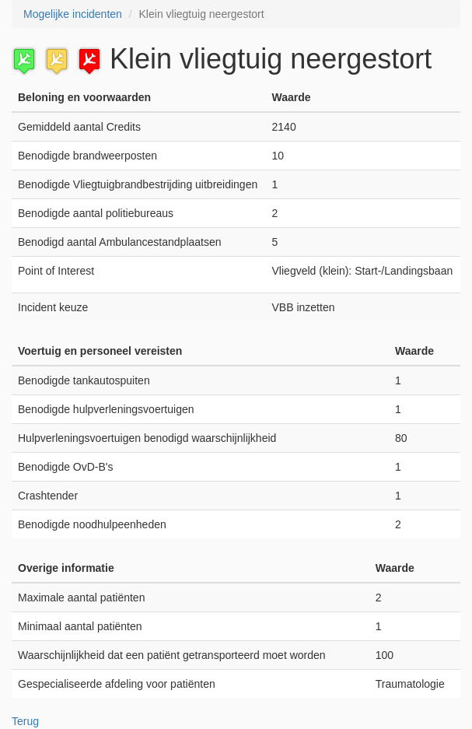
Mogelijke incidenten (72, 14)
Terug (25, 721)
